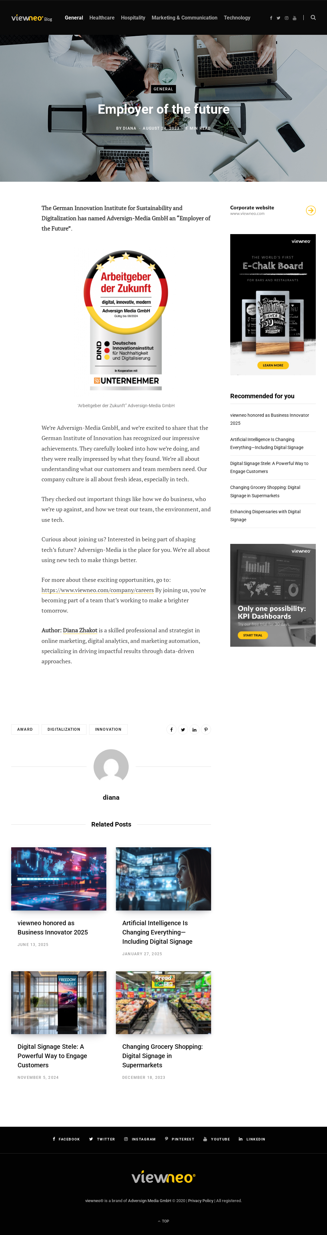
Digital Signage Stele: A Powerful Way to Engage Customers (52, 1056)
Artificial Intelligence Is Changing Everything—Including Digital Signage (157, 932)
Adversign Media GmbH (149, 1200)
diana (129, 128)
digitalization (64, 729)
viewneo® (94, 1200)
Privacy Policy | (201, 1200)
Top (163, 1221)
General (163, 89)
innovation (108, 729)
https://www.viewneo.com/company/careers (98, 590)
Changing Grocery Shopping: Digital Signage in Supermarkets (162, 1056)
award (25, 729)
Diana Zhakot (80, 630)
